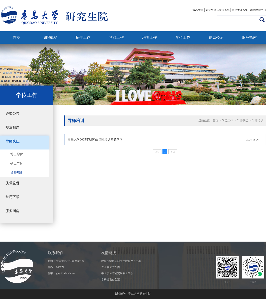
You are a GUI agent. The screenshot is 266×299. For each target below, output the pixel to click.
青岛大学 (198, 9)
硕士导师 (16, 163)
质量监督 (12, 183)
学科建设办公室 (110, 279)
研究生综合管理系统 (218, 9)
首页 (16, 37)
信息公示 (216, 37)
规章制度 (12, 127)
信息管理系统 (240, 9)
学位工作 (183, 37)
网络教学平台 (258, 9)
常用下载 (12, 197)
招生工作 (83, 37)
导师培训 (16, 172)
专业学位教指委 (110, 267)
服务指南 (249, 37)
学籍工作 (116, 37)
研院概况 (50, 37)
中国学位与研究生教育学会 (117, 273)
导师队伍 (12, 141)
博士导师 (16, 154)
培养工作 (149, 37)
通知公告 (12, 113)
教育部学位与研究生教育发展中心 (121, 260)
